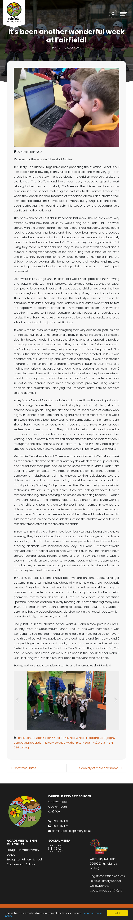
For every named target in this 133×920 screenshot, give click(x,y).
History (79, 743)
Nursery (49, 743)
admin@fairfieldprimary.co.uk (71, 831)
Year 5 (40, 738)
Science (60, 743)
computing (21, 743)
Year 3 (74, 738)
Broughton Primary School (24, 859)
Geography (108, 738)
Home (56, 48)
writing (24, 747)
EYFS (66, 738)
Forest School (26, 738)
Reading (93, 738)
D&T (17, 747)
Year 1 (88, 743)
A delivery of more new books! (101, 768)
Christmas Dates (23, 768)
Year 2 (58, 738)
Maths (70, 743)
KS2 (95, 743)
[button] (18, 700)
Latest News (73, 48)
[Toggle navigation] (123, 14)
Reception (37, 743)
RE (112, 743)
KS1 (105, 743)
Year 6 (49, 738)
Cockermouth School (21, 864)
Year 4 (83, 738)
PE (108, 743)
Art (100, 743)
